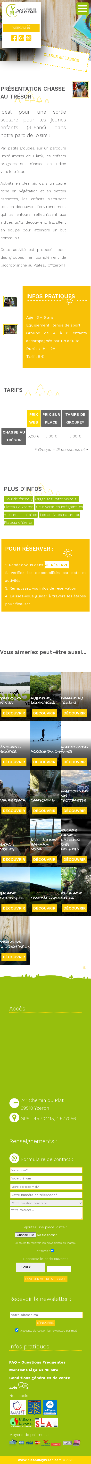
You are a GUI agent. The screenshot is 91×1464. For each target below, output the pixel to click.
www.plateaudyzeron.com (39, 1460)
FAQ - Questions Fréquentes (37, 1362)
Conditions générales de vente (39, 1377)
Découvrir (14, 713)
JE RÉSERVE (56, 565)
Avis (18, 1387)
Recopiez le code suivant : (45, 1259)
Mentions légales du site (33, 1370)
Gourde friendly (19, 499)
